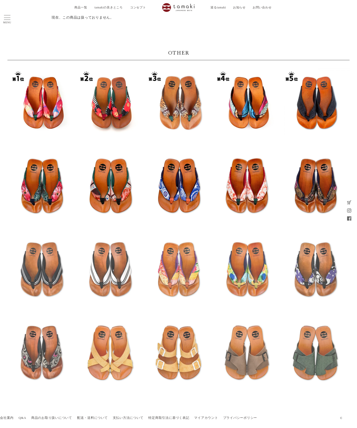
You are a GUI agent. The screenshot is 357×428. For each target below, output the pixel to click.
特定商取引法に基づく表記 (168, 418)
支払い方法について (128, 418)
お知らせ (239, 7)
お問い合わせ (262, 7)
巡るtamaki (218, 7)
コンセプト (138, 7)
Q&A (22, 418)
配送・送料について (92, 418)
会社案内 (7, 418)
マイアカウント (206, 418)
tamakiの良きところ (108, 7)
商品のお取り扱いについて (51, 418)
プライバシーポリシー (240, 418)
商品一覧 (80, 7)
